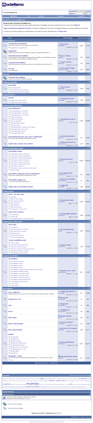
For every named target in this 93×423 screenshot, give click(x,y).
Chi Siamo (31, 421)
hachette (51, 381)
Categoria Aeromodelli (10, 82)
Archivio (82, 417)
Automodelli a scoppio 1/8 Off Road (20, 154)
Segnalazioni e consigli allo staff (19, 48)
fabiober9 (62, 174)
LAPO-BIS (62, 202)
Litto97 (61, 160)
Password (71, 13)
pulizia (14, 386)
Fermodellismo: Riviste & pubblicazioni (21, 279)
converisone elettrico (74, 378)
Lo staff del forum (53, 363)
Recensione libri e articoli (17, 235)
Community (61, 16)
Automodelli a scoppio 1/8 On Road (20, 160)
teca (63, 386)
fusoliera (31, 380)
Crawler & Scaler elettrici (17, 119)
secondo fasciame (43, 386)
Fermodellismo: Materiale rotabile (19, 271)
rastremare (18, 386)
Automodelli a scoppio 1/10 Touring (20, 162)
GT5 (12, 360)
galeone (46, 380)
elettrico (11, 380)
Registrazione (13, 16)
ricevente (23, 386)
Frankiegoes (63, 311)
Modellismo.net (75, 417)
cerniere (60, 378)
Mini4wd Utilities (15, 351)
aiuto (31, 378)
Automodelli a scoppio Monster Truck (20, 164)
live (67, 380)
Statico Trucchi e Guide (16, 199)
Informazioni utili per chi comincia (19, 229)
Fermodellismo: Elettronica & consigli (20, 277)
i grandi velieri (60, 381)
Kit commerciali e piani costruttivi (19, 253)
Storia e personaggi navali (17, 237)
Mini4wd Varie (14, 353)
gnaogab (62, 88)
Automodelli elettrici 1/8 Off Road (19, 111)
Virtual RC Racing (15, 170)
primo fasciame (79, 384)
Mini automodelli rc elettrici (18, 123)
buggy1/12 (51, 378)
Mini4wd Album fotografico (18, 345)
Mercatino (41, 16)
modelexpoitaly (87, 380)
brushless (37, 378)
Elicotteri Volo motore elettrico (18, 100)
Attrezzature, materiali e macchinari (20, 251)
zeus (85, 386)
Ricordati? (87, 11)
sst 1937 (51, 386)
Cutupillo (62, 187)
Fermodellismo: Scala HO (17, 261)
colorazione (67, 378)
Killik (61, 231)
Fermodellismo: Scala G (17, 265)
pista (70, 384)
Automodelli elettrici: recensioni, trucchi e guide (23, 127)
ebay (8, 380)
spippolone (63, 144)
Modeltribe (13, 197)
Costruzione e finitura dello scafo (19, 245)
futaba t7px (41, 380)
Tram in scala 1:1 (15, 285)
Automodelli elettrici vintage (18, 131)
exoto (14, 380)
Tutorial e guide (15, 243)
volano (82, 386)
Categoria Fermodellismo (10, 256)
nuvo (61, 317)
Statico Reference (15, 205)
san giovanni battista (32, 386)
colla (63, 378)
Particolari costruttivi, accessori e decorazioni (22, 249)
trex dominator (67, 386)
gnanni (61, 57)
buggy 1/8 (46, 378)
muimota (32, 383)
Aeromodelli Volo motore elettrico (19, 90)
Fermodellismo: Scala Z (17, 267)
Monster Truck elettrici (16, 117)
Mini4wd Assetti (15, 339)
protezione (10, 386)
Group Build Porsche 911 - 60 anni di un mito (22, 218)
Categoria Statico (8, 191)
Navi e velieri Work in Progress (18, 231)
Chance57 (27, 398)
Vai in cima (88, 417)
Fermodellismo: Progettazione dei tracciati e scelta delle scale (27, 269)
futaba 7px (36, 380)
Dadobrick (62, 305)
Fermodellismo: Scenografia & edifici (20, 273)
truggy (72, 386)
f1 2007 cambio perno (21, 380)
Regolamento (53, 421)
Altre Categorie (7, 288)
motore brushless (18, 384)
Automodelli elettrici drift (17, 133)
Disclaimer (48, 421)
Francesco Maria (64, 69)
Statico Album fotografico (17, 201)
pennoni (51, 384)
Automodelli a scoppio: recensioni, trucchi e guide (24, 168)
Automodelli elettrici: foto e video (19, 129)
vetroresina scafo (77, 386)
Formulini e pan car (16, 125)
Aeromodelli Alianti (16, 88)
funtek (27, 380)
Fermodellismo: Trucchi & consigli (19, 275)
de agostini (83, 379)
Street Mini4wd (14, 337)
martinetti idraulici (79, 380)
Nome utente (72, 11)
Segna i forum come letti (41, 363)
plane (74, 384)
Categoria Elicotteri (9, 95)
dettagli (4, 380)
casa (57, 378)
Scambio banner (41, 421)
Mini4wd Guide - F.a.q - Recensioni (19, 347)
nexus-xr (41, 384)
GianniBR (62, 324)
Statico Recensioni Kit (16, 207)
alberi (33, 378)
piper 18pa (60, 384)
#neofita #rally (6, 378)
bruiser (62, 121)
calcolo (54, 378)
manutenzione (71, 380)
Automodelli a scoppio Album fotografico (21, 158)
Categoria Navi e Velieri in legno (12, 221)
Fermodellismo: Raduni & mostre (19, 281)
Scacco (61, 137)
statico (54, 386)
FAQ (29, 16)
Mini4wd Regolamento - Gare (18, 349)
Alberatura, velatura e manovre (19, 247)
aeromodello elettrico (24, 378)
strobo (60, 386)
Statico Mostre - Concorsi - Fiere (19, 209)
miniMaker (62, 299)
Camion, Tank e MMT (16, 121)
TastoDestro (63, 180)
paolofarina (63, 272)
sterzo (58, 386)
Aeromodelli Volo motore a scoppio (20, 92)
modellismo (7, 384)
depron (88, 378)
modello (13, 384)
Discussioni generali (9, 40)
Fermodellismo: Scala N (17, 263)
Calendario (81, 16)
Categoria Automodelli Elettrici (12, 105)
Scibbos (62, 330)
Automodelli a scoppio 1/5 (17, 166)
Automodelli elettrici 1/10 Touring (19, 113)
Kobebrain (62, 344)
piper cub (64, 384)
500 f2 (10, 378)
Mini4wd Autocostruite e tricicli (18, 343)
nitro (44, 384)
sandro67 (62, 215)
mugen (24, 384)
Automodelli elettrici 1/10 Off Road (20, 115)
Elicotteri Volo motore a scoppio (19, 102)
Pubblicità (36, 421)
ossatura (48, 384)
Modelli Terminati (15, 233)
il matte (62, 63)
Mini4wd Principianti (16, 341)
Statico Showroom (15, 203)
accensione (18, 378)
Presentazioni (14, 227)
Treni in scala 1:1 (15, 283)
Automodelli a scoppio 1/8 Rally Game (20, 156)
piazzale (55, 384)
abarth (13, 378)
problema (84, 384)
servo (48, 386)
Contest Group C (15, 214)
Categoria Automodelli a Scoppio (13, 148)
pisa (67, 384)
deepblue (62, 45)
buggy (42, 379)
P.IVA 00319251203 (60, 421)
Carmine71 (63, 246)
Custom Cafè (14, 216)
